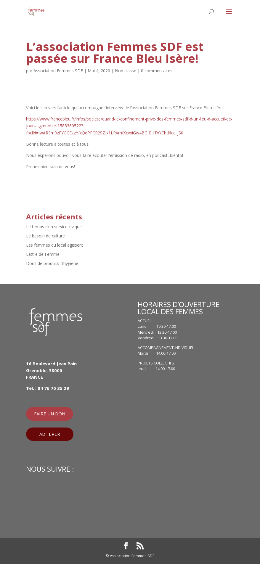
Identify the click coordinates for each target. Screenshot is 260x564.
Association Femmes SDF (58, 70)
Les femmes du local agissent (54, 245)
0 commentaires (156, 70)
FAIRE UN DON (49, 414)
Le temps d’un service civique (54, 226)
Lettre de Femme (43, 254)
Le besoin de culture (45, 236)
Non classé (125, 70)
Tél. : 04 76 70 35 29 (47, 388)
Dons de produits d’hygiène (52, 263)
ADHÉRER (49, 434)
